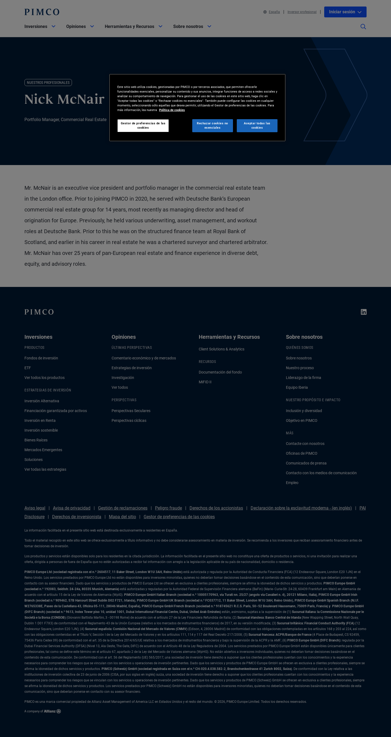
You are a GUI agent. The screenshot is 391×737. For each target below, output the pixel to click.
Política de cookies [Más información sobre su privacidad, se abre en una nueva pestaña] (172, 110)
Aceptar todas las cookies (257, 125)
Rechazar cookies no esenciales (212, 125)
